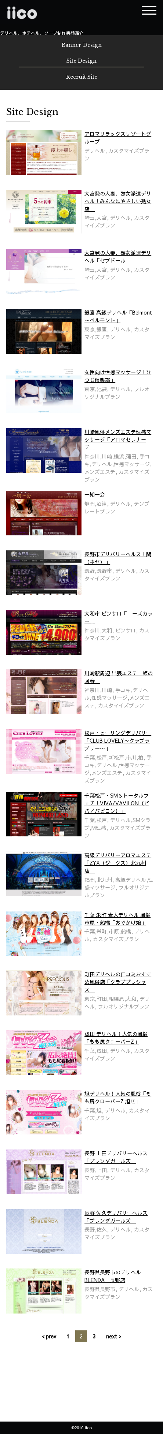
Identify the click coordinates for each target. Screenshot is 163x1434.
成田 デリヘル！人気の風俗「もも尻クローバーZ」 (116, 1037)
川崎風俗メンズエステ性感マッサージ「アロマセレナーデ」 (117, 439)
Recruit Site (81, 77)
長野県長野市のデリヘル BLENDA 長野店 (115, 1275)
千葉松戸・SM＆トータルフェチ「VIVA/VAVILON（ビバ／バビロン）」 (116, 803)
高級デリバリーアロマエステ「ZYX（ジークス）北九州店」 (117, 862)
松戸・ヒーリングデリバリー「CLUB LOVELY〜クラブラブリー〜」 (117, 740)
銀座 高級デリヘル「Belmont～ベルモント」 (118, 316)
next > (114, 1336)
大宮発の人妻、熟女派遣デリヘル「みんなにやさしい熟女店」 (117, 201)
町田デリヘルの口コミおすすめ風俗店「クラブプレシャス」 (117, 981)
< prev (49, 1336)
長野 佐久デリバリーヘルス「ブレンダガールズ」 (116, 1216)
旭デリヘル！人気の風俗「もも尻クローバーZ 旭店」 (117, 1097)
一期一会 (94, 494)
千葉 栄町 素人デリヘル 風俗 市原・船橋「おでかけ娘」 (117, 918)
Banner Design (82, 45)
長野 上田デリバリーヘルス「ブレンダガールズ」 (116, 1156)
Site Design (81, 60)
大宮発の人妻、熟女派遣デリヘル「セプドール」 (117, 256)
